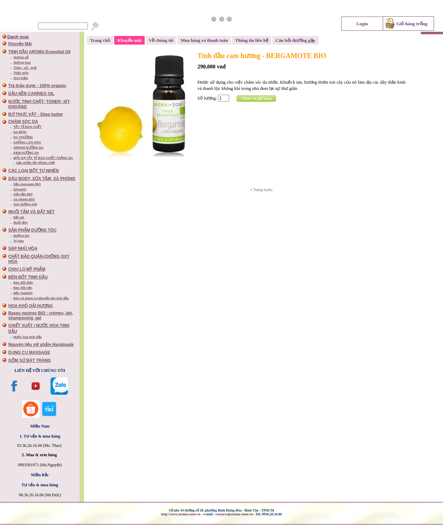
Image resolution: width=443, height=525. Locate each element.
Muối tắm (20, 222)
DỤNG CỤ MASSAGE (29, 352)
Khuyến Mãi (20, 43)
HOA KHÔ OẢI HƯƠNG (30, 305)
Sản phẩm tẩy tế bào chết (35, 163)
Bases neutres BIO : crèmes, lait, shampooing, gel (40, 315)
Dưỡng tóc (21, 235)
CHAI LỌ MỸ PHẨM (26, 269)
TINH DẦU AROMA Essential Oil (39, 51)
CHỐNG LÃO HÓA (27, 142)
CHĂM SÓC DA (23, 121)
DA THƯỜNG (23, 137)
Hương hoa (21, 62)
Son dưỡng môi (25, 204)
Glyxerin (19, 189)
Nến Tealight (23, 293)
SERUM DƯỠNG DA (28, 147)
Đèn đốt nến (22, 288)
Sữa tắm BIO (23, 194)
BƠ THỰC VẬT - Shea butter (35, 114)
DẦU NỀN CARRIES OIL (31, 93)
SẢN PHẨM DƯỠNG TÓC (32, 230)
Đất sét (18, 217)
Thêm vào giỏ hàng (256, 98)
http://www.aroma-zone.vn (180, 514)
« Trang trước (261, 190)
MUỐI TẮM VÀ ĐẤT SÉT (31, 211)
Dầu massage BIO (27, 184)
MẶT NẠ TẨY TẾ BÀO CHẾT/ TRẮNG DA (43, 158)
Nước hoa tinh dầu (27, 337)
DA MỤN (19, 132)
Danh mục (18, 36)
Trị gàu (18, 241)
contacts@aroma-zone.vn (234, 514)
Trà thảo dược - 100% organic (37, 85)
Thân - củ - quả (24, 67)
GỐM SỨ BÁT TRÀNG (29, 360)
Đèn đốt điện (23, 282)
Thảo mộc (21, 73)
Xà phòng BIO (24, 199)
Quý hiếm (20, 78)
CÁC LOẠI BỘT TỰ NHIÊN (33, 170)
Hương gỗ (21, 57)
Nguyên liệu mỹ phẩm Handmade (41, 344)
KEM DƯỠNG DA (26, 152)
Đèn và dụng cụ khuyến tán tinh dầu (41, 298)
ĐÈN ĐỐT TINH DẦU (28, 277)
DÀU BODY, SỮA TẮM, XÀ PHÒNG (41, 178)
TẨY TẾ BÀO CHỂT (27, 127)
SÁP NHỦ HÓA (22, 248)
